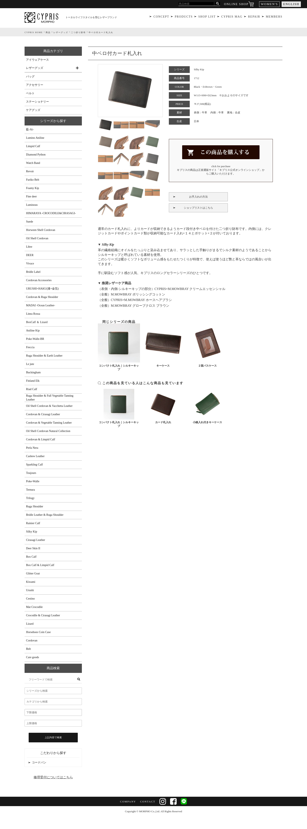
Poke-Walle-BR (35, 338)
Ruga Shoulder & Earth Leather (44, 355)
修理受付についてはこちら (53, 777)
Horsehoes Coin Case (38, 632)
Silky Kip (31, 531)
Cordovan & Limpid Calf (40, 439)
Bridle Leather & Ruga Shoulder (44, 514)
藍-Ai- (30, 129)
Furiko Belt (32, 179)
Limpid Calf (33, 146)
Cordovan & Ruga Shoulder (42, 297)
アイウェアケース (37, 59)
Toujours (31, 472)
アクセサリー (34, 84)
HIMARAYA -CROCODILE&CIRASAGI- (51, 213)
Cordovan (31, 640)
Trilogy (30, 498)
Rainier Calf (33, 523)
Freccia (30, 347)
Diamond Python (35, 154)
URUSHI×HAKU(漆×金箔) (42, 288)
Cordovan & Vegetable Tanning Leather (49, 422)
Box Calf (31, 556)
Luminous (32, 204)
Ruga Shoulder (34, 506)
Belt (28, 648)
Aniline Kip (33, 330)
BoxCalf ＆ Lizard (36, 322)
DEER (30, 255)
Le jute (30, 364)
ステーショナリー (37, 101)
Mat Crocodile (34, 607)
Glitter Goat (33, 573)
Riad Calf (31, 389)
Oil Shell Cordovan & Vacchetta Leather (49, 405)
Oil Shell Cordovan (37, 238)
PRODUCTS (183, 17)
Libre (29, 246)
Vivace (30, 263)
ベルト (30, 93)
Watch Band (33, 162)
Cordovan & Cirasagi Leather (43, 414)
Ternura (30, 489)
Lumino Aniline (35, 137)
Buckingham (33, 372)
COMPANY (128, 801)
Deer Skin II (33, 548)
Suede (29, 221)
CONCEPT (161, 17)
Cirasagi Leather (35, 539)
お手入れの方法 (198, 195)
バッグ (30, 76)
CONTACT (147, 801)
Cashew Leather (35, 456)
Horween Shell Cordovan (40, 230)
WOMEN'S (269, 4)
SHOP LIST (207, 17)
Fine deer (31, 196)
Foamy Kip (32, 188)
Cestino (30, 598)
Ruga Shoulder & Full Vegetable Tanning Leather (49, 397)
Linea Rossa (33, 313)
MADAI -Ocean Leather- (40, 305)
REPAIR (254, 17)
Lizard (30, 623)
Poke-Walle (32, 481)
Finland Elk (33, 380)
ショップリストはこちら (198, 206)
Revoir (30, 171)
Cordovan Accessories (39, 280)
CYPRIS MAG (232, 17)
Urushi (30, 590)
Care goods (32, 657)
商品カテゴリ (53, 51)
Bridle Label (33, 271)
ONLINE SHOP (236, 4)
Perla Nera (32, 447)
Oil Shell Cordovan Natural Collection (48, 431)
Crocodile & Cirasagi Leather (43, 615)
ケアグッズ (33, 110)
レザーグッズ (34, 67)
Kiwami (30, 581)
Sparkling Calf (34, 464)
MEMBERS (274, 17)
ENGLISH (291, 4)
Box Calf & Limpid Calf (40, 565)
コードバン (39, 762)
